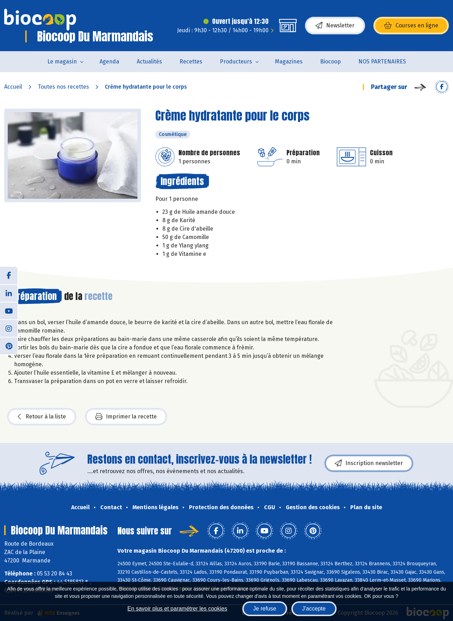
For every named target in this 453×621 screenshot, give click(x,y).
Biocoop (330, 61)
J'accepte (314, 609)
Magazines (289, 61)
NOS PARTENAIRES (382, 61)
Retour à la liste (42, 416)
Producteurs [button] (236, 61)
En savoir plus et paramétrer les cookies (177, 609)
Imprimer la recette (126, 416)
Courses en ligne (411, 25)
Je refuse (264, 609)
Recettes (191, 61)
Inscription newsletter (369, 463)
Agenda (109, 61)
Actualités (149, 61)
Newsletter (335, 25)
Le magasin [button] (62, 61)
